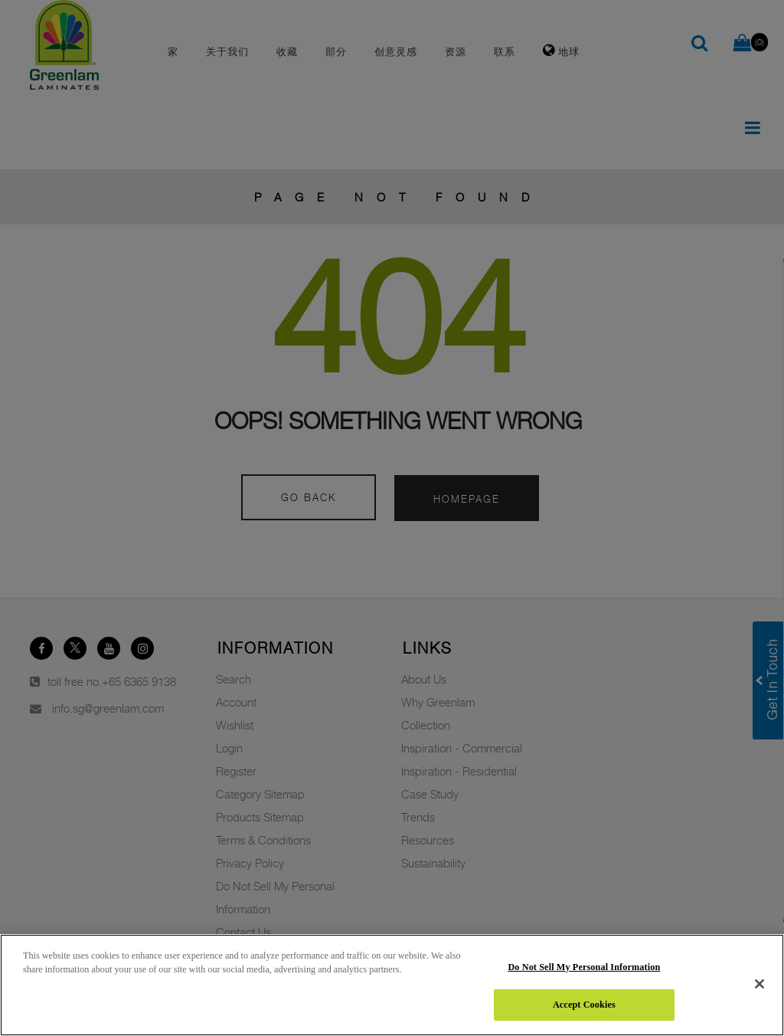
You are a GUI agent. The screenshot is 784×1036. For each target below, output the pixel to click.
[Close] (759, 984)
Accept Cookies (584, 1004)
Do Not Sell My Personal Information (584, 967)
